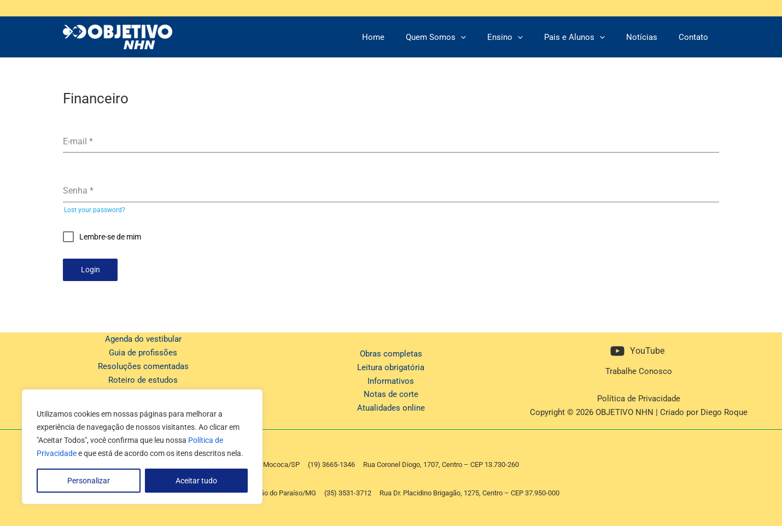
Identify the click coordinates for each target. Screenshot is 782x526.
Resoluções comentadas (143, 364)
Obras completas (391, 351)
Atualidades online (391, 406)
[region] (142, 446)
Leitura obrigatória (390, 365)
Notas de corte (391, 392)
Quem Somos (458, 37)
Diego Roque (724, 409)
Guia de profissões (143, 350)
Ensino (522, 37)
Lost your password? (94, 210)
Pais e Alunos (587, 37)
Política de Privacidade (638, 396)
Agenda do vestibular (143, 337)
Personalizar (88, 480)
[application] (483, 37)
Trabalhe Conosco (638, 369)
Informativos (390, 378)
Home (400, 37)
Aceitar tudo (196, 480)
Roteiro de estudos (143, 377)
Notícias (649, 37)
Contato (696, 37)
